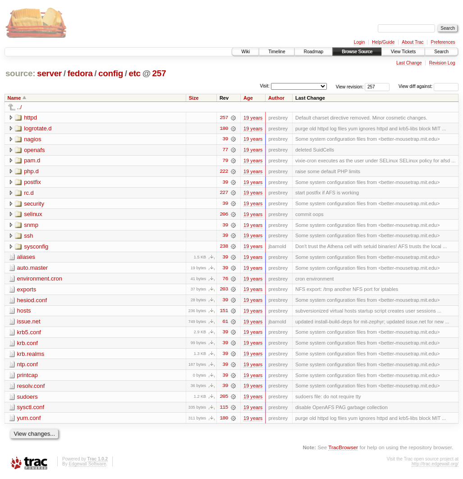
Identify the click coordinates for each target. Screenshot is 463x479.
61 (225, 323)
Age (248, 98)
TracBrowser (343, 450)
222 (224, 171)
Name (14, 98)
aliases (26, 258)
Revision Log (442, 62)
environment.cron (39, 279)
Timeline (276, 51)
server (49, 73)
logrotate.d (37, 128)
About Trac (412, 42)
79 (225, 161)
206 (224, 215)
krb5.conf (29, 334)
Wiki (245, 51)
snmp (31, 225)
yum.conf (29, 420)
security (34, 204)
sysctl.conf (31, 409)
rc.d (29, 193)
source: (20, 73)
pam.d (32, 160)
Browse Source (357, 51)
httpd (30, 117)
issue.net (29, 323)
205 (224, 399)
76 (225, 280)
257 (159, 73)
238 (224, 247)
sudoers (27, 399)
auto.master (32, 269)
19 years (252, 117)
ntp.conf (27, 366)
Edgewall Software (87, 466)
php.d (31, 171)
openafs (34, 150)
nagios (32, 139)
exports (27, 290)
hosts (24, 312)
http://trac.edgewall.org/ (435, 466)
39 (225, 139)
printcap (27, 377)
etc (134, 73)
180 (224, 128)
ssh (28, 236)
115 (224, 410)
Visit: (265, 85)
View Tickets (403, 51)
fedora (79, 73)
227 (224, 193)
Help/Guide (383, 42)
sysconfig (36, 247)
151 (224, 312)
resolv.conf (31, 388)
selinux (33, 215)
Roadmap (313, 51)
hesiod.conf (32, 301)
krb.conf (27, 344)
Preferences (443, 42)
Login (359, 42)
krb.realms (31, 355)
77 (225, 150)
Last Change (409, 62)
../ (19, 107)
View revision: (350, 86)
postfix (32, 182)
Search (441, 51)
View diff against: (428, 86)
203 (224, 291)
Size (194, 98)
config (110, 73)
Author (276, 98)
